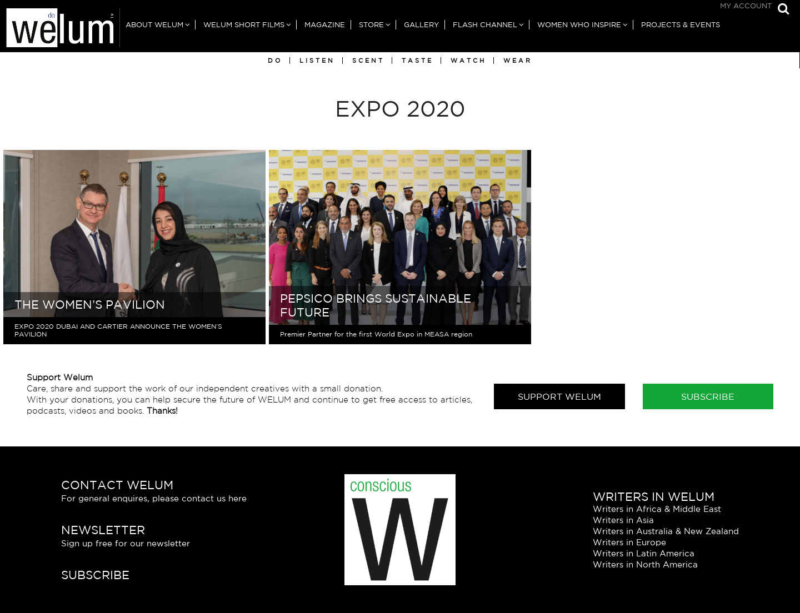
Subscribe (707, 396)
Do (275, 60)
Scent (368, 60)
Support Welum (559, 396)
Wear (517, 60)
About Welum (154, 25)
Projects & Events (680, 25)
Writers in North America (645, 564)
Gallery (421, 25)
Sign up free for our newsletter (125, 543)
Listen (317, 60)
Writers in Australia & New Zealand (666, 531)
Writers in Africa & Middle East (657, 509)
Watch (468, 60)
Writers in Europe (629, 542)
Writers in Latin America (643, 553)
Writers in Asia (623, 520)
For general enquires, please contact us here (154, 498)
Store (371, 25)
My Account (746, 6)
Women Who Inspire (579, 25)
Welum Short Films (243, 25)
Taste (417, 60)
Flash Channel (485, 25)
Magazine (324, 25)
